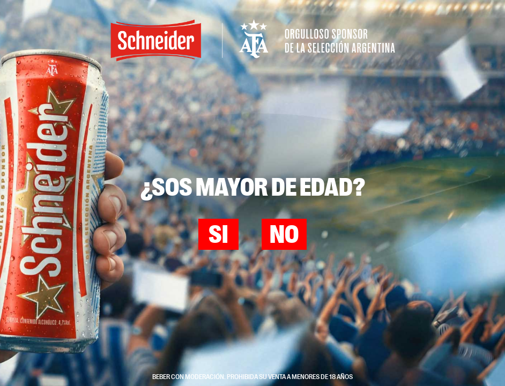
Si (218, 235)
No (284, 235)
